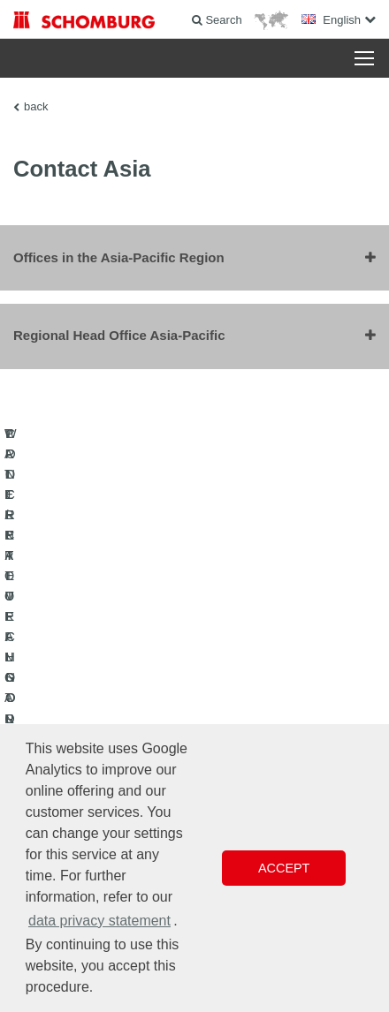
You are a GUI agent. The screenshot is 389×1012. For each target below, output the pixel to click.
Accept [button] (283, 868)
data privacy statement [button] (99, 920)
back (36, 106)
